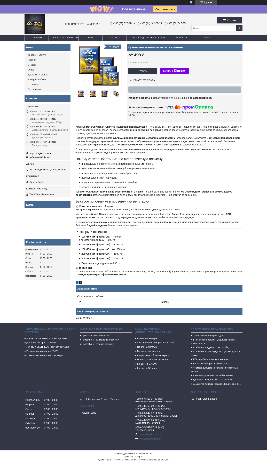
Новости (181, 37)
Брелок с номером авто (149, 351)
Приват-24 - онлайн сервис (95, 335)
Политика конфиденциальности (154, 460)
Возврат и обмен (37, 79)
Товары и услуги (62, 37)
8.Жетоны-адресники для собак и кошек (213, 375)
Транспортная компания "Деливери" (44, 355)
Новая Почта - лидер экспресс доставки (46, 338)
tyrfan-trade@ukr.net (39, 157)
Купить (143, 70)
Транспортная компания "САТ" (42, 351)
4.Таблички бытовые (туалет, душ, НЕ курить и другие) (215, 353)
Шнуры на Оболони (147, 368)
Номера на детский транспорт (152, 359)
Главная (37, 37)
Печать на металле (147, 347)
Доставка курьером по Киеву (41, 342)
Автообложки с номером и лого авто (155, 342)
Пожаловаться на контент (125, 460)
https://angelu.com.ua (40, 153)
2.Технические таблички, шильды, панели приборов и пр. (213, 341)
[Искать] (239, 28)
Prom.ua (148, 453)
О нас (90, 37)
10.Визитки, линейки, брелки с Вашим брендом (217, 384)
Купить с (174, 70)
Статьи (206, 37)
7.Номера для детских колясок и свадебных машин (214, 369)
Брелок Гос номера (147, 338)
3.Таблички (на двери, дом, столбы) (211, 347)
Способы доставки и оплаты (148, 37)
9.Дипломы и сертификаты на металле (213, 379)
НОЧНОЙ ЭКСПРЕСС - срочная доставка (47, 347)
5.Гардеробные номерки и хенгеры (210, 359)
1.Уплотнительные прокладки (208, 335)
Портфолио (34, 89)
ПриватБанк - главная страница (98, 344)
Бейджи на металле (147, 364)
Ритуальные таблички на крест (153, 355)
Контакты (114, 37)
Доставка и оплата (38, 74)
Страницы (33, 84)
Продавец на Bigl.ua (133, 457)
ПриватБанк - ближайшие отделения (100, 339)
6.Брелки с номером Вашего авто (210, 363)
